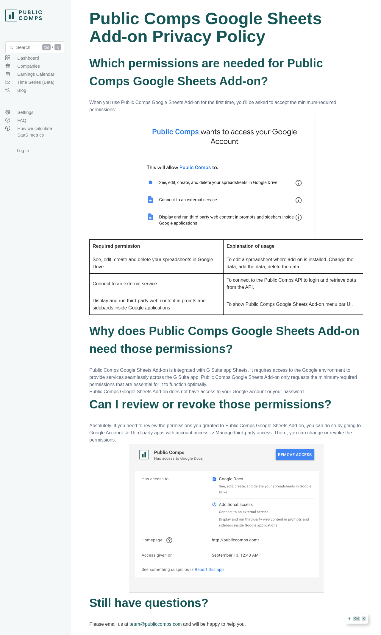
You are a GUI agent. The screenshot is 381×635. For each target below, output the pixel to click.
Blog (21, 90)
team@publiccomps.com (155, 624)
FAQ (21, 120)
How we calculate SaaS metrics (34, 131)
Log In (23, 150)
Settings (25, 112)
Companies (28, 66)
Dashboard (28, 58)
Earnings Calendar (35, 74)
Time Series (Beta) (35, 82)
